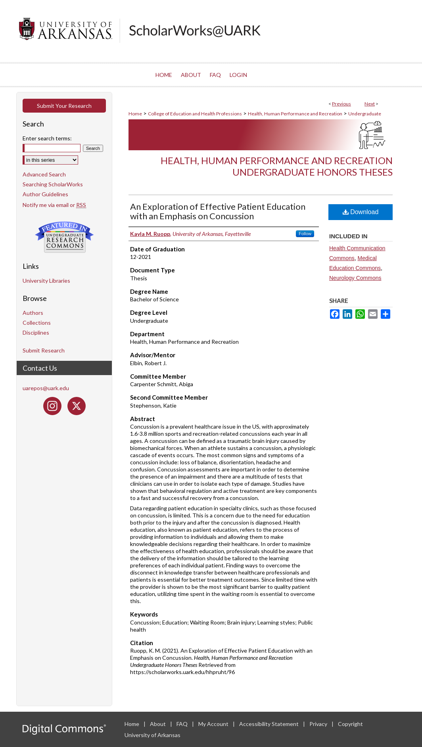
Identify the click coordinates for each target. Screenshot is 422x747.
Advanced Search (44, 174)
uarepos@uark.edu (46, 388)
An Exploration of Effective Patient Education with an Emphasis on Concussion (217, 211)
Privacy (318, 723)
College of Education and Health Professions (195, 114)
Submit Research (44, 350)
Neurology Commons (355, 278)
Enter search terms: (47, 138)
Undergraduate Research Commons (64, 237)
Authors (33, 312)
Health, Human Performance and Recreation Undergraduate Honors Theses (277, 166)
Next (369, 104)
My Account (214, 723)
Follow (305, 233)
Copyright (350, 723)
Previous (341, 104)
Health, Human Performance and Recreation (295, 114)
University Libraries (46, 280)
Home (135, 114)
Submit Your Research (64, 105)
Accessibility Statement (269, 723)
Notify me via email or (54, 204)
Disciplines (36, 332)
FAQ (182, 723)
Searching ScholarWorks (53, 184)
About (158, 723)
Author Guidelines (45, 194)
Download (361, 212)
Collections (37, 322)
